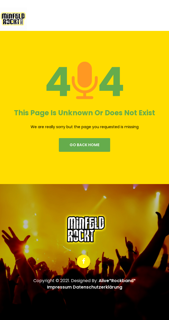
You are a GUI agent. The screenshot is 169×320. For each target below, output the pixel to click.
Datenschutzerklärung (97, 287)
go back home (84, 145)
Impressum (59, 287)
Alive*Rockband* (117, 281)
